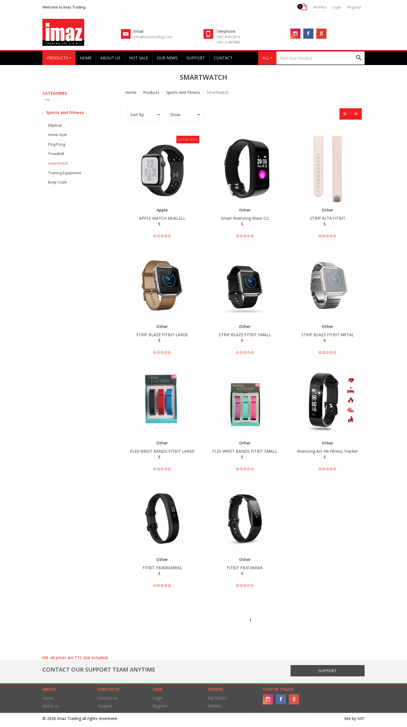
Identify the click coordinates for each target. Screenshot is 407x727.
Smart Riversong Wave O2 (245, 218)
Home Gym (57, 134)
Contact (223, 58)
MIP (361, 718)
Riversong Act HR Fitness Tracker (327, 451)
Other (245, 210)
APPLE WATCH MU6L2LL (162, 218)
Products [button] (59, 58)
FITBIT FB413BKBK (245, 567)
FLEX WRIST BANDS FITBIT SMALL (244, 451)
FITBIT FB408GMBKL (162, 567)
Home (86, 58)
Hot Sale (138, 58)
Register (354, 7)
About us (110, 58)
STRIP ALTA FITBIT (327, 218)
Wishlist (319, 7)
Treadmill (56, 153)
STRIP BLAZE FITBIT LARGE (162, 334)
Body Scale (57, 182)
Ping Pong (56, 144)
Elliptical (55, 125)
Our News (167, 58)
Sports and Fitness (183, 92)
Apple (162, 210)
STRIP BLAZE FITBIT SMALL (245, 334)
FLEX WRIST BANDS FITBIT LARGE (162, 451)
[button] (303, 7)
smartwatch (58, 163)
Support (196, 58)
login (336, 7)
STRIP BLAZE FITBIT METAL (327, 334)
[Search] (320, 58)
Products (151, 92)
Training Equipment (64, 172)
